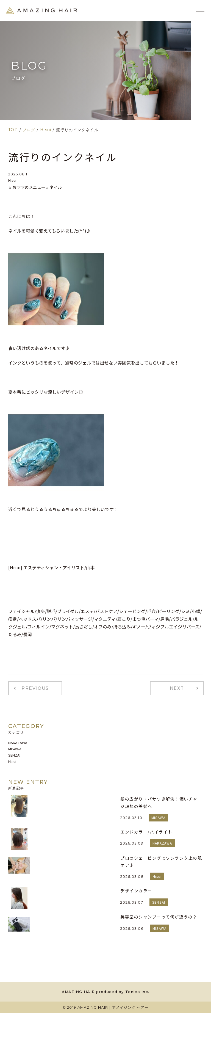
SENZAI (14, 753)
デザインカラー (136, 889)
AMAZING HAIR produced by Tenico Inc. (105, 990)
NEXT (179, 687)
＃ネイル (53, 187)
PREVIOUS (32, 687)
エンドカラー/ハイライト (146, 830)
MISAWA (14, 747)
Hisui (12, 180)
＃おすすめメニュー (26, 187)
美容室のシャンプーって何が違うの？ (158, 915)
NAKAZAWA (17, 741)
